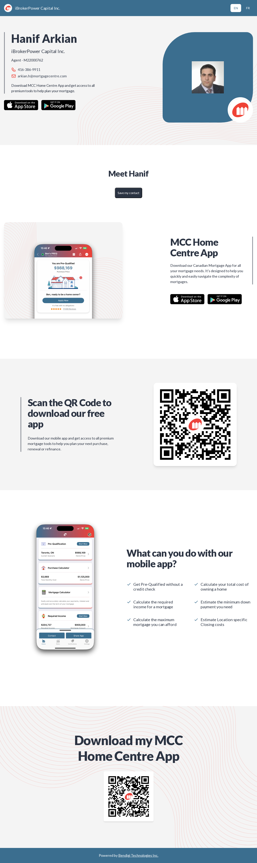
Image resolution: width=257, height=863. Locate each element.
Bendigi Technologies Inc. (138, 855)
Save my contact (128, 193)
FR (248, 8)
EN (236, 8)
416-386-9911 (29, 69)
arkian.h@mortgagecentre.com (42, 76)
